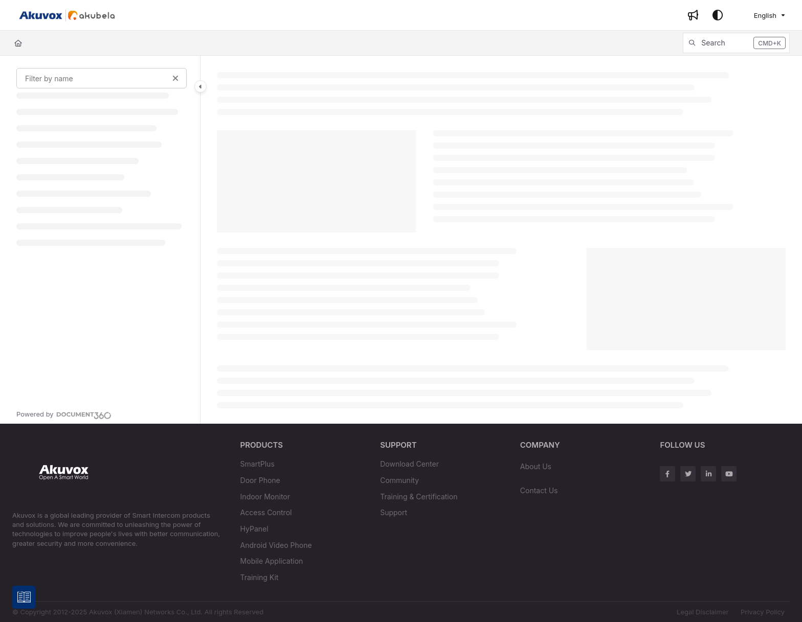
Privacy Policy (763, 612)
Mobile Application (271, 561)
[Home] (18, 43)
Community (399, 480)
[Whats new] (693, 15)
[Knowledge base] (24, 598)
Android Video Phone (276, 545)
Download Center (409, 463)
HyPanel (254, 528)
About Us (535, 466)
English (758, 15)
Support (393, 512)
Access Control (266, 512)
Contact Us (539, 490)
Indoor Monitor (265, 496)
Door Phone (260, 480)
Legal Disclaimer (702, 612)
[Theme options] (717, 15)
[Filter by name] (101, 78)
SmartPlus (257, 463)
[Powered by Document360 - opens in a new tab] (64, 414)
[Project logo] (67, 15)
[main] (501, 240)
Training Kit (259, 577)
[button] (736, 43)
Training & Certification (418, 496)
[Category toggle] (200, 86)
